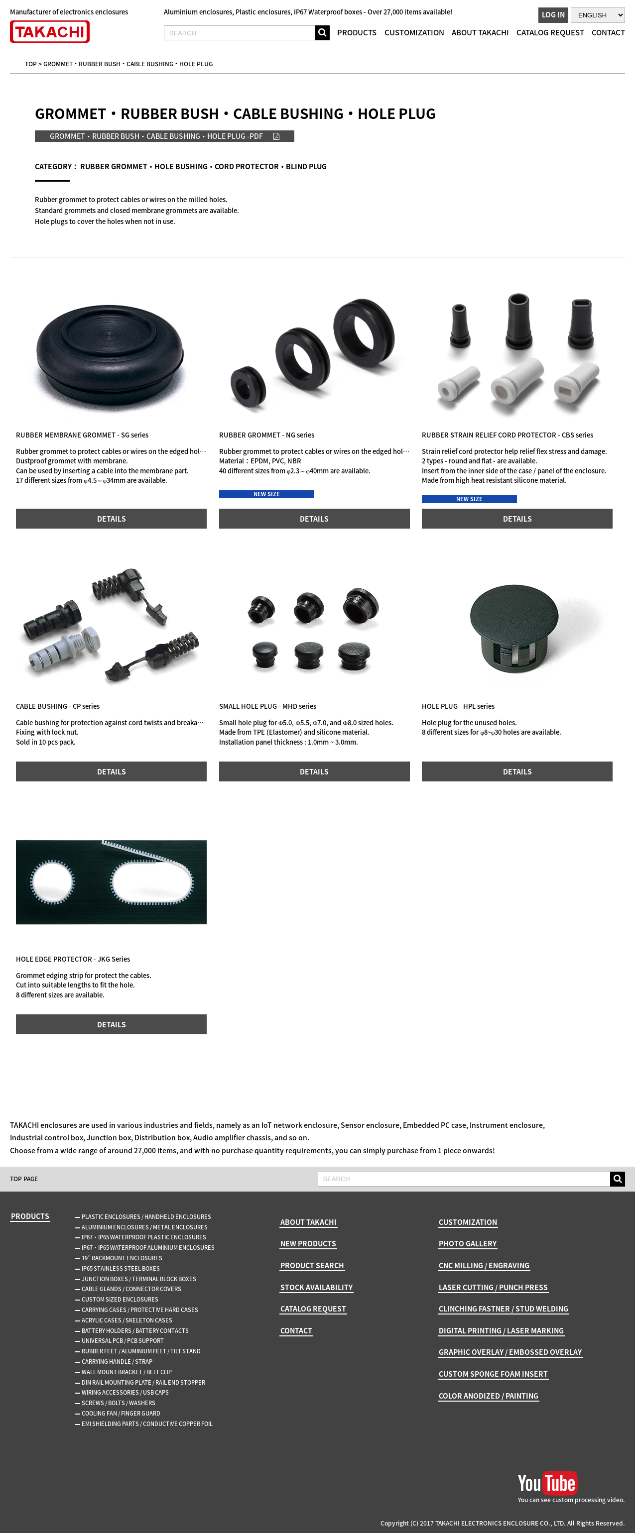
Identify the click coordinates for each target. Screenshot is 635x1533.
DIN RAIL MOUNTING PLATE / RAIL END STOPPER (143, 1382)
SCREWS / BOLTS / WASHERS (118, 1403)
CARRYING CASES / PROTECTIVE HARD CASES (140, 1310)
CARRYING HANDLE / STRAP (117, 1361)
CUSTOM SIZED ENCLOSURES (120, 1299)
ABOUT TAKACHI (480, 32)
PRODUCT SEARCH (312, 1265)
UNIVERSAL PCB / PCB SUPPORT (123, 1340)
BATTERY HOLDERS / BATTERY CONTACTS (135, 1330)
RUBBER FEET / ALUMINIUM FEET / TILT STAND (141, 1351)
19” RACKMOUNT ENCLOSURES (122, 1258)
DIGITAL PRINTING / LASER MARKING (501, 1330)
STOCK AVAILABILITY (316, 1287)
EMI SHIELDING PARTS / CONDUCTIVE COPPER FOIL (147, 1424)
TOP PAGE (24, 1178)
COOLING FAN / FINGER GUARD (121, 1413)
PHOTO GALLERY (468, 1243)
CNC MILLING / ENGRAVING (484, 1265)
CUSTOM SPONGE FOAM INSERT (493, 1374)
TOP (31, 63)
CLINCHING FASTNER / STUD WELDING (503, 1309)
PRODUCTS (357, 32)
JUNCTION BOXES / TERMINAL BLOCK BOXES (139, 1279)
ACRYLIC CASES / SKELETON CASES (127, 1320)
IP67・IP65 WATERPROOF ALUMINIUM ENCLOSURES (148, 1247)
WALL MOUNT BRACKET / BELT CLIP (127, 1372)
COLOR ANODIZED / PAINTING (488, 1396)
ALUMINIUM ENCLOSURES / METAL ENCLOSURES (145, 1227)
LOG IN (553, 14)
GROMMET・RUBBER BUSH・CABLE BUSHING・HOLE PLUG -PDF (156, 136)
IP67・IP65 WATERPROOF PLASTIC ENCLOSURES (144, 1237)
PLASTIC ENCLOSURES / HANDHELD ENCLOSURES (146, 1216)
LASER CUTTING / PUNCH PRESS (493, 1287)
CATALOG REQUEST (550, 32)
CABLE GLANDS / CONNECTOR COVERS (131, 1289)
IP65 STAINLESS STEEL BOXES (121, 1268)
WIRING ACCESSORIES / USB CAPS (125, 1392)
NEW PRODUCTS (308, 1243)
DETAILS (111, 519)
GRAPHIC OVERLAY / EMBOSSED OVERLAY (510, 1352)
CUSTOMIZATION (414, 32)
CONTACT (608, 32)
